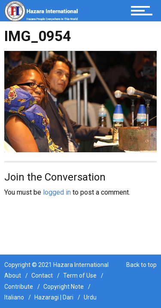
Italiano (14, 297)
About (12, 275)
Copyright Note (63, 286)
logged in (57, 192)
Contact (42, 275)
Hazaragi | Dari (53, 297)
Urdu (90, 297)
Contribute (18, 286)
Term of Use (80, 275)
